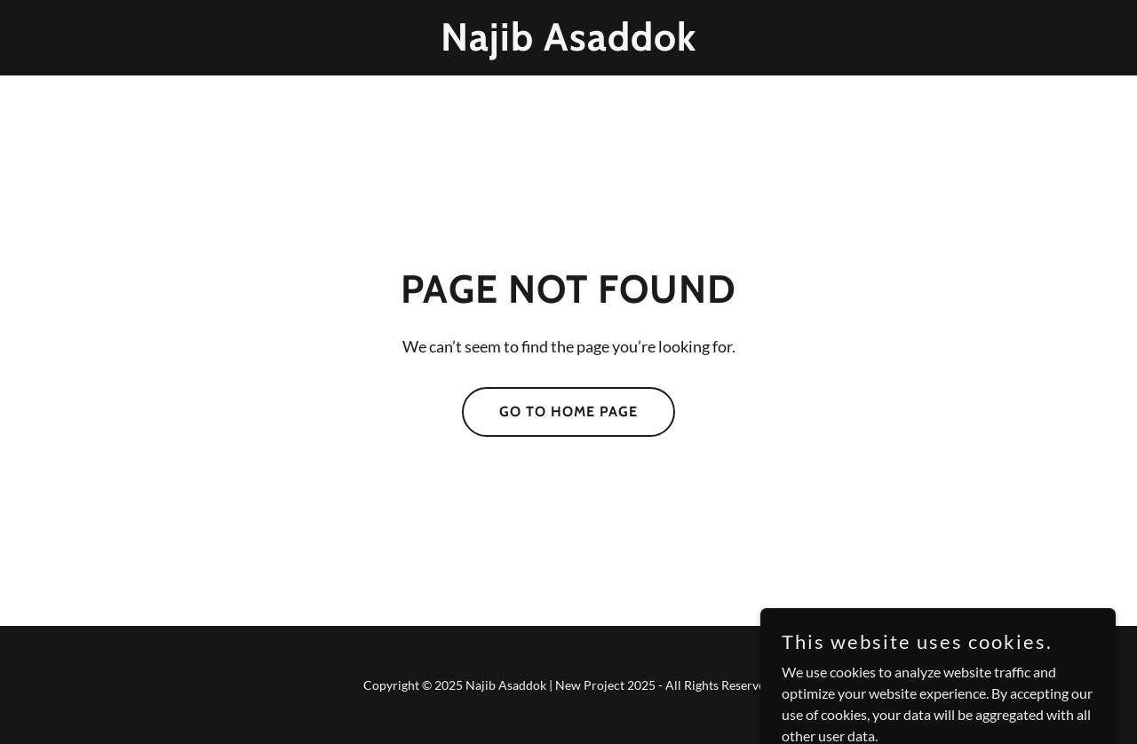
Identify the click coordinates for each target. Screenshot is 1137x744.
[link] (569, 44)
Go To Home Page (568, 411)
